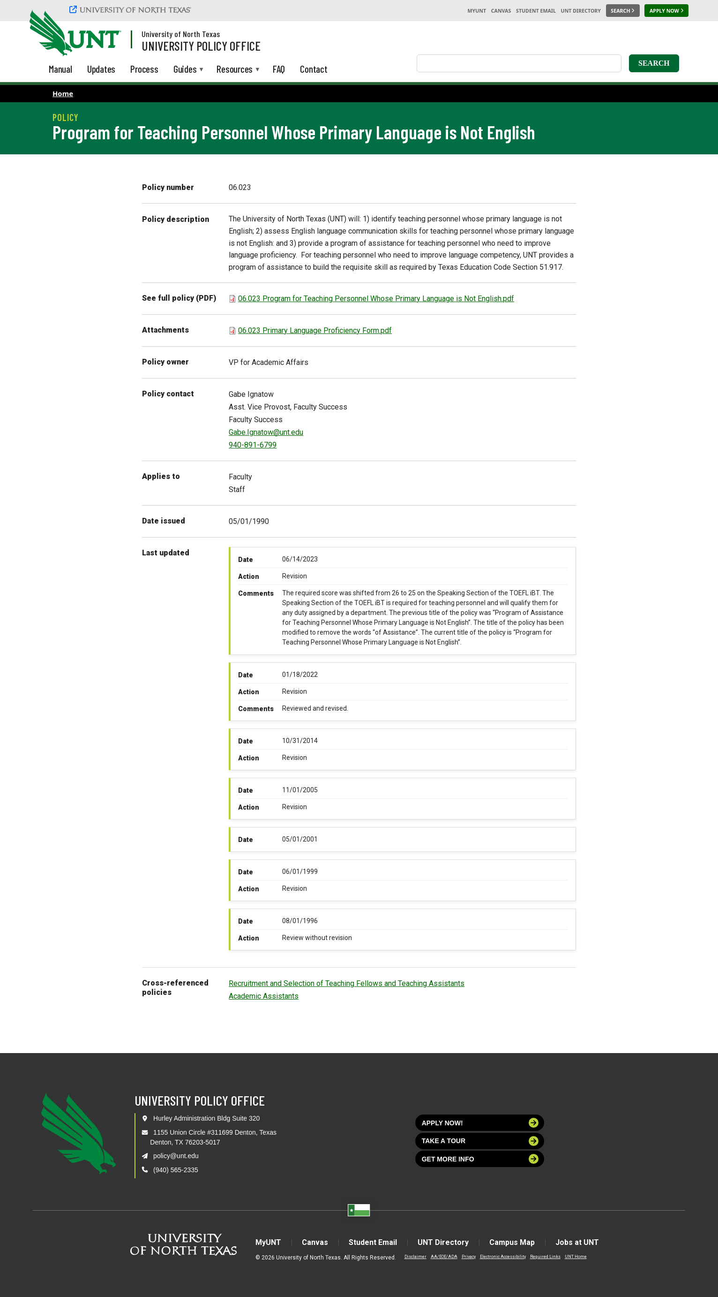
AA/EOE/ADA (444, 1256)
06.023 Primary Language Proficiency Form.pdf (315, 330)
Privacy (469, 1256)
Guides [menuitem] (185, 69)
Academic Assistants (264, 996)
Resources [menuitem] (235, 69)
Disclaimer (415, 1256)
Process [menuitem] (144, 69)
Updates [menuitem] (101, 69)
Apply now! (480, 1123)
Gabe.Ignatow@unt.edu (266, 432)
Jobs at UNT (577, 1242)
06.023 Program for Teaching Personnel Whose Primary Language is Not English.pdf (376, 298)
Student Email (536, 11)
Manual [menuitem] (60, 69)
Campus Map (512, 1242)
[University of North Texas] (131, 9)
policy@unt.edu (176, 1156)
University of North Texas (181, 34)
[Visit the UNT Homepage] (107, 34)
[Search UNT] (623, 11)
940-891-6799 (253, 444)
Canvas (501, 11)
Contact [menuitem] (314, 69)
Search (654, 63)
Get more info (480, 1159)
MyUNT (476, 11)
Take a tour (480, 1141)
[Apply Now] (666, 11)
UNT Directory (581, 11)
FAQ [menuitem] (279, 69)
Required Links (545, 1256)
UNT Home (576, 1256)
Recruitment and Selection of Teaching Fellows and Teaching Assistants (346, 983)
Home (62, 93)
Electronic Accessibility (503, 1256)
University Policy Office (201, 45)
